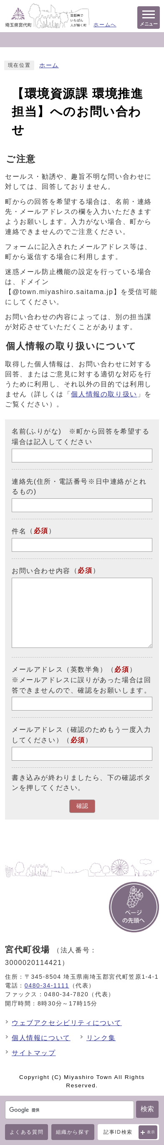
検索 (147, 1108)
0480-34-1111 (47, 985)
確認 (82, 806)
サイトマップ (34, 1052)
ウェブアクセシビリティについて (67, 1022)
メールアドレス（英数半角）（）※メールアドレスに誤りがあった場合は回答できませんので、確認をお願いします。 (81, 680)
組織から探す (73, 1132)
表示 (151, 1132)
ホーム (49, 65)
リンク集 (101, 1037)
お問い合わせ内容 (41, 570)
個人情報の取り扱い (104, 394)
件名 (19, 531)
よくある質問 (27, 1132)
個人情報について (41, 1037)
